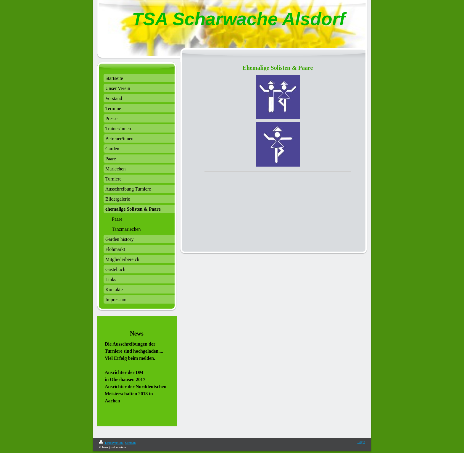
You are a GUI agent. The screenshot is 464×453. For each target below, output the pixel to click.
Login (361, 442)
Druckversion (111, 442)
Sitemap (130, 442)
